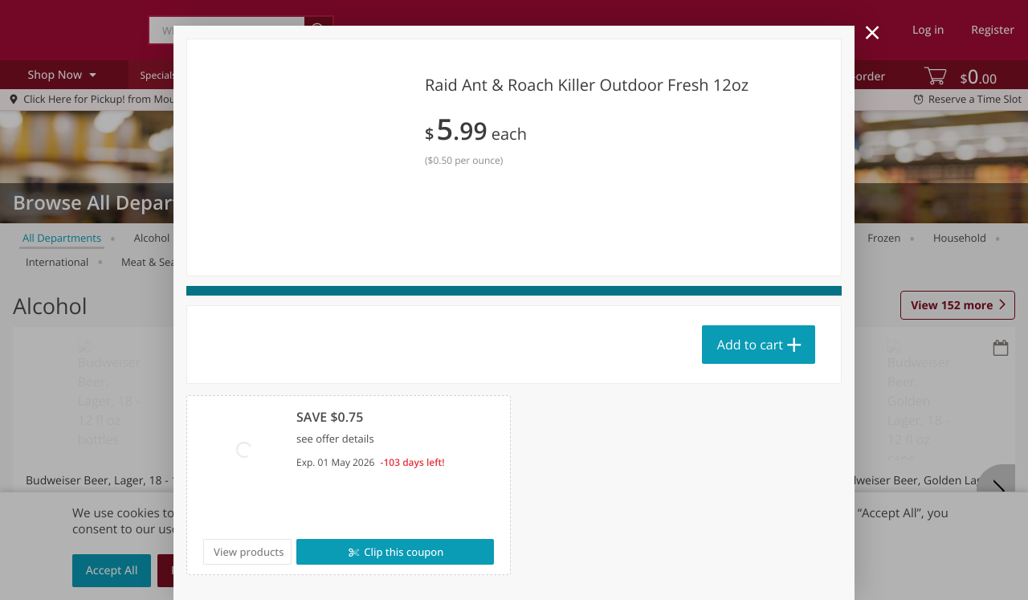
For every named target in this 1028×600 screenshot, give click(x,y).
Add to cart (750, 344)
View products (249, 552)
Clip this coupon (402, 552)
